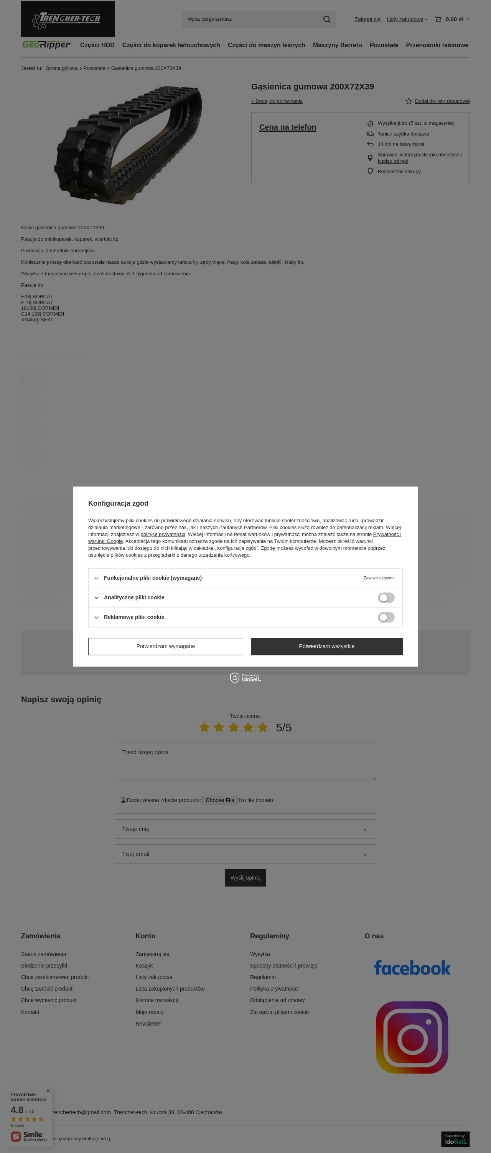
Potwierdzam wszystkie (327, 646)
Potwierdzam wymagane (166, 646)
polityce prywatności (163, 534)
